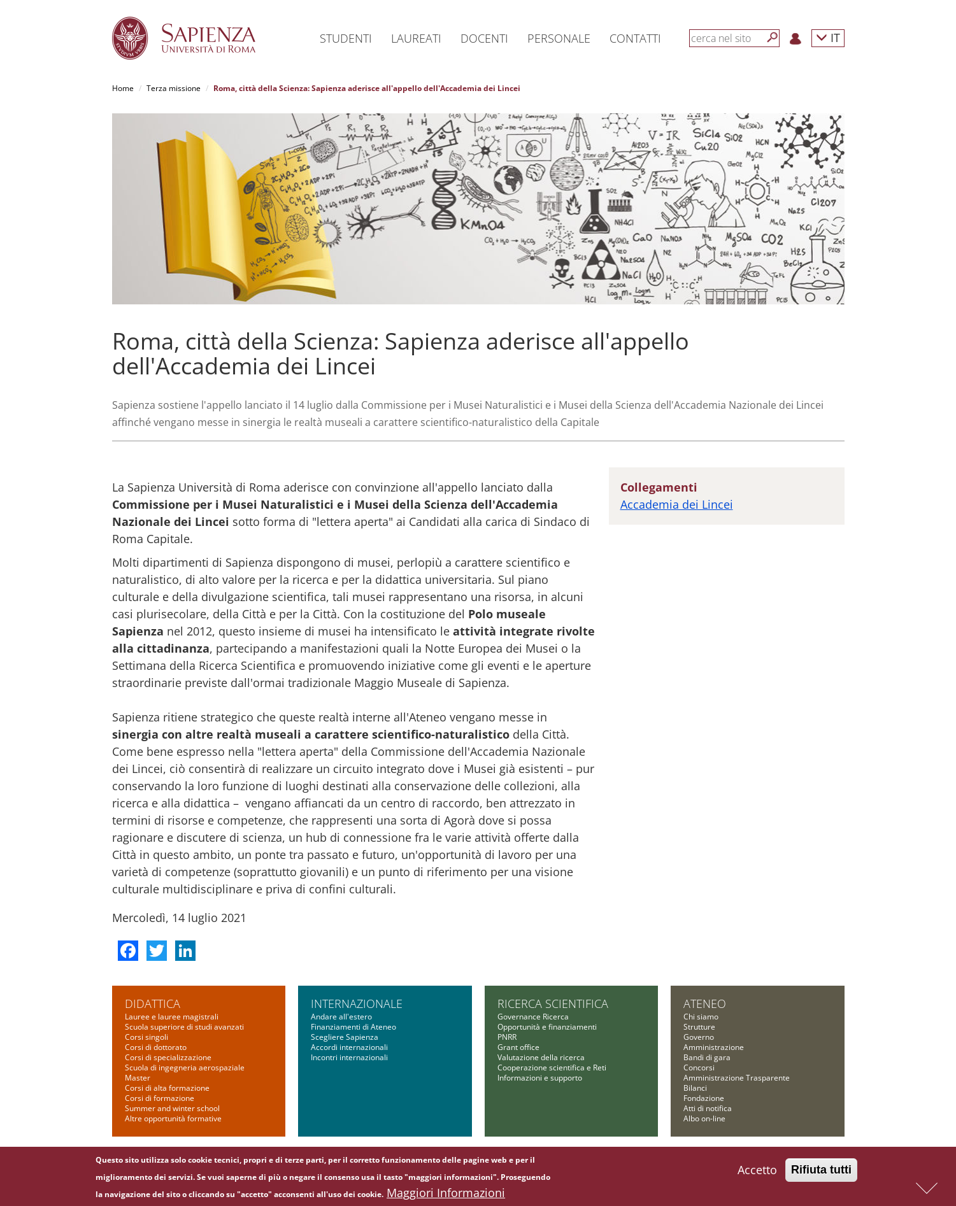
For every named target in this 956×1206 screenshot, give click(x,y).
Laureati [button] (416, 38)
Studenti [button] (346, 38)
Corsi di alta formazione (167, 1087)
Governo (698, 1037)
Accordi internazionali (349, 1047)
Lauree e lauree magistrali (171, 1016)
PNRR (507, 1037)
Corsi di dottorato (156, 1047)
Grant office (518, 1047)
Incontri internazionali (349, 1057)
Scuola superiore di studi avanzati (184, 1026)
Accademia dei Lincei (676, 504)
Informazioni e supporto (539, 1077)
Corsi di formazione (159, 1098)
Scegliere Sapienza (344, 1037)
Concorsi (699, 1067)
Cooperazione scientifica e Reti (551, 1067)
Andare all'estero (341, 1016)
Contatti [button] (635, 38)
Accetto (757, 1171)
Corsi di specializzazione (168, 1057)
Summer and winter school (172, 1108)
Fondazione (703, 1098)
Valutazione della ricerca (541, 1057)
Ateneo (704, 1003)
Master (137, 1077)
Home (123, 88)
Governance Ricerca (533, 1016)
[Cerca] (772, 37)
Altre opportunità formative (173, 1118)
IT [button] (828, 37)
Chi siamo (700, 1016)
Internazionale (357, 1003)
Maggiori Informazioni (446, 1194)
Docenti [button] (484, 38)
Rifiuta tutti (821, 1171)
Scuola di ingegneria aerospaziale (185, 1067)
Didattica (152, 1003)
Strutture (699, 1026)
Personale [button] (558, 38)
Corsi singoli (146, 1037)
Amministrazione (713, 1047)
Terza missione (173, 88)
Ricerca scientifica (552, 1003)
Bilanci (695, 1087)
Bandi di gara (707, 1057)
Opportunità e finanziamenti (547, 1026)
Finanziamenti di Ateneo (353, 1026)
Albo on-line (704, 1118)
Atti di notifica (707, 1108)
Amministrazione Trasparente (736, 1077)
